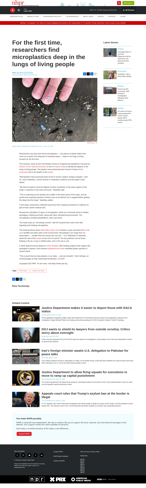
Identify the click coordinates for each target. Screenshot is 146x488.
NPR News (23, 275)
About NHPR (88, 21)
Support (130, 5)
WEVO (82, 474)
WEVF (82, 467)
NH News (121, 53)
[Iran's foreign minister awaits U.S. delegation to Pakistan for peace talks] (26, 361)
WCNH (82, 464)
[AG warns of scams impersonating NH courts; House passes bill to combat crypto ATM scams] (110, 116)
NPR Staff (45, 362)
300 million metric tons (50, 235)
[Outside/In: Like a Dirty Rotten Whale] (110, 79)
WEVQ (82, 475)
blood (80, 174)
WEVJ (82, 470)
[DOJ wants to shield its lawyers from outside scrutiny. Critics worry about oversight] (26, 339)
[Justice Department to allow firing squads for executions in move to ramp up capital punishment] (26, 382)
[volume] (18, 14)
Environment (122, 76)
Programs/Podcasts (52, 21)
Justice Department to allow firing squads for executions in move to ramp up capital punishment (84, 378)
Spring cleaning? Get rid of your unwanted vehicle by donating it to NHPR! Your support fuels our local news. (73, 27)
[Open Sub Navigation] (24, 21)
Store (123, 21)
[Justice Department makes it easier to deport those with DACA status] (26, 318)
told (59, 263)
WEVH (82, 469)
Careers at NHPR (59, 465)
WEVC (82, 465)
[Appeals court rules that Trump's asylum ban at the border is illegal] (26, 404)
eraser (38, 243)
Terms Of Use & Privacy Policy (89, 456)
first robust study (58, 171)
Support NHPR (24, 438)
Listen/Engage (72, 21)
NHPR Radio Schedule (61, 461)
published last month (56, 253)
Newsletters (33, 21)
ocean (50, 177)
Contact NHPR (58, 456)
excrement (23, 177)
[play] (12, 15)
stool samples (52, 250)
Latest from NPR (38, 275)
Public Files (83, 460)
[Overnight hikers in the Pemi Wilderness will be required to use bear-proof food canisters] (110, 57)
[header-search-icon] (120, 5)
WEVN (82, 472)
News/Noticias (16, 21)
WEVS (82, 477)
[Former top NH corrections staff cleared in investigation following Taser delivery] (110, 94)
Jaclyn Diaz (45, 341)
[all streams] (128, 15)
